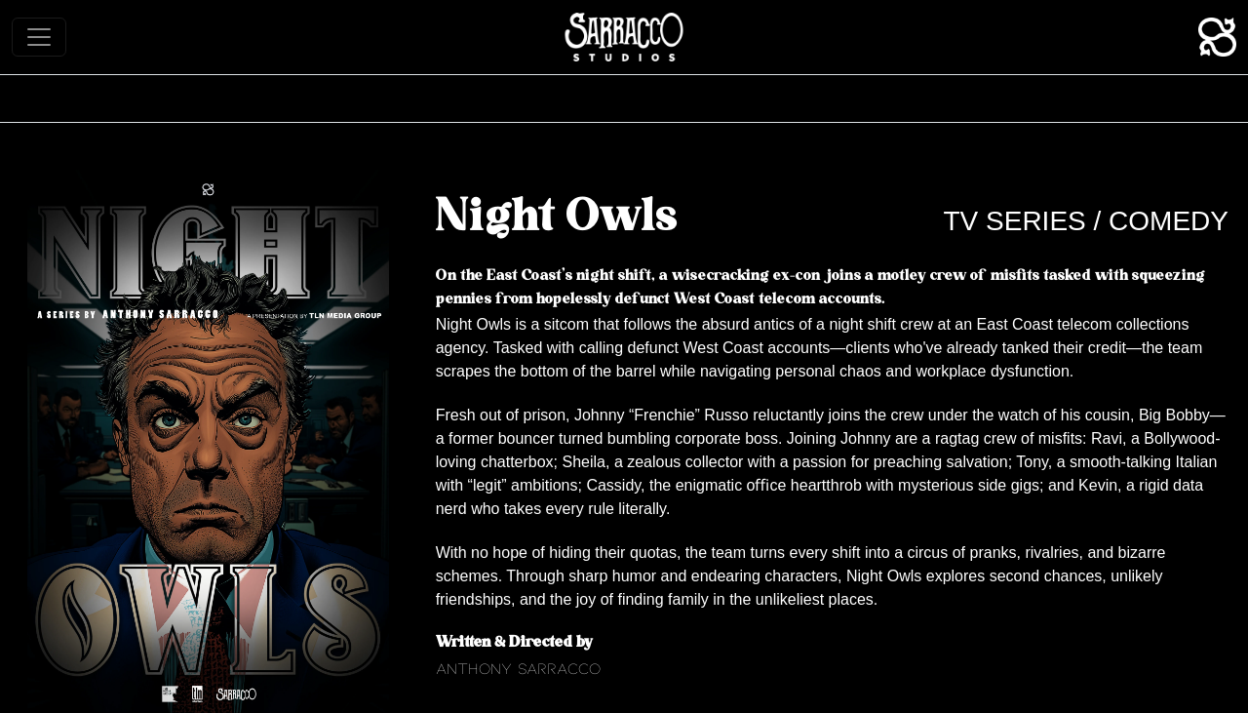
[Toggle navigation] (39, 37)
